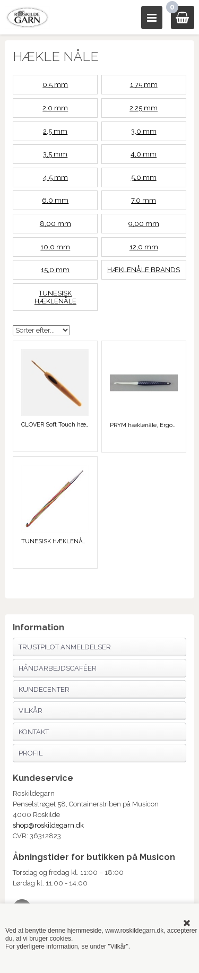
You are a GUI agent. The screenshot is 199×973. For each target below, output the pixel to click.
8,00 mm (55, 224)
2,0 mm (55, 108)
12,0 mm (143, 247)
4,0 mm (144, 154)
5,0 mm (144, 177)
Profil (30, 753)
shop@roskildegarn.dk (48, 825)
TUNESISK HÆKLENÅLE (55, 297)
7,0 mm (143, 200)
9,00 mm (143, 224)
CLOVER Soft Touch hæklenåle (55, 424)
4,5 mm (55, 177)
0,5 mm (55, 85)
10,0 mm (55, 247)
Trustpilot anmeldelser (65, 647)
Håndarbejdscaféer (58, 668)
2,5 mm (55, 131)
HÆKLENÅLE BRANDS (143, 270)
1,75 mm (144, 85)
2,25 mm (143, 108)
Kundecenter (44, 689)
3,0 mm (144, 131)
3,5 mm (55, 154)
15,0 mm (55, 270)
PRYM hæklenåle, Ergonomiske (144, 425)
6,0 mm (55, 200)
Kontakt (34, 732)
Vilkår (30, 711)
